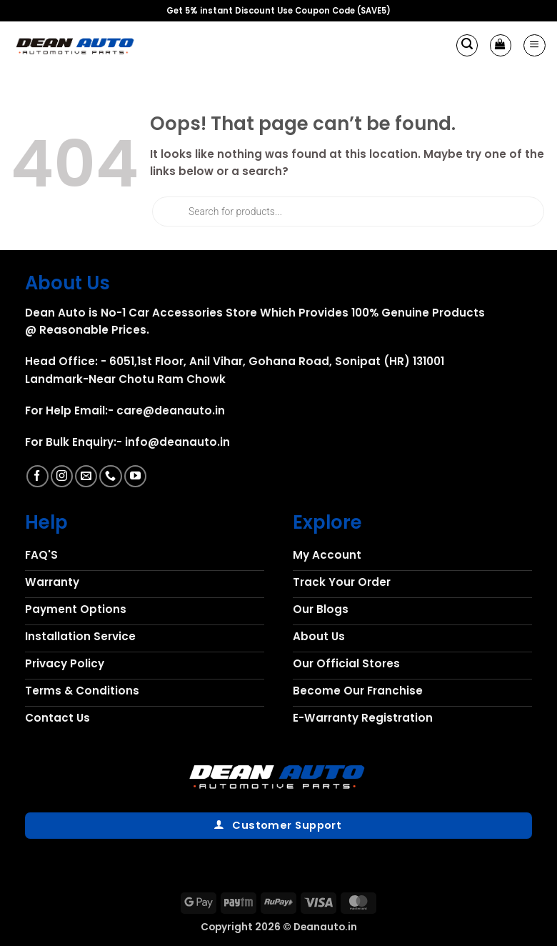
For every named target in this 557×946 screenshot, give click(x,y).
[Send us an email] (86, 476)
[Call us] (110, 476)
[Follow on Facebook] (37, 476)
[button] (467, 45)
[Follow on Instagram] (62, 476)
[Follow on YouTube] (135, 476)
